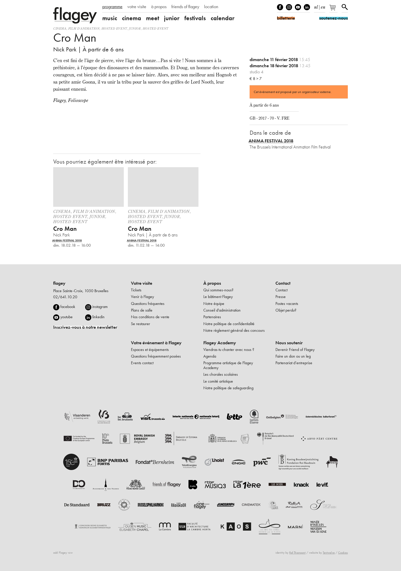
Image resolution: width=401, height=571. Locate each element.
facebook (67, 306)
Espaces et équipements (150, 349)
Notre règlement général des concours (234, 330)
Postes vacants (286, 303)
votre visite (136, 6)
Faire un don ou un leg (293, 356)
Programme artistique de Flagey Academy (228, 365)
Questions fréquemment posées (156, 356)
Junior (135, 28)
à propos (158, 6)
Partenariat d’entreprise (293, 363)
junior (172, 18)
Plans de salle (141, 310)
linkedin (98, 316)
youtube (66, 316)
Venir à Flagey (142, 296)
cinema (131, 18)
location (211, 6)
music (109, 18)
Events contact (142, 363)
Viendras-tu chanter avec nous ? (228, 349)
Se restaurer (140, 323)
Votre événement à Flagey (156, 342)
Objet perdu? (285, 310)
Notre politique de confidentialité (228, 323)
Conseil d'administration (222, 310)
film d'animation (84, 28)
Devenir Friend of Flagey (295, 349)
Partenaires (212, 316)
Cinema (59, 28)
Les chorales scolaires (220, 374)
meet (152, 18)
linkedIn (307, 7)
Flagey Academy (219, 342)
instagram (100, 306)
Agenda (209, 356)
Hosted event (114, 28)
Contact (283, 283)
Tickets (136, 290)
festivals (195, 18)
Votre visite (141, 283)
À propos (212, 283)
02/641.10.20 (65, 297)
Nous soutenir (289, 342)
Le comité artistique (218, 381)
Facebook (280, 7)
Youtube (298, 7)
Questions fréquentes (147, 303)
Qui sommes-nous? (218, 290)
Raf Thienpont (297, 553)
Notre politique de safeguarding (228, 388)
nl (316, 6)
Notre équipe (213, 303)
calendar (223, 18)
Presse (280, 296)
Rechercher (345, 7)
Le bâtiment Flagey (218, 296)
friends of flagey (185, 6)
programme (112, 6)
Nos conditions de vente (150, 316)
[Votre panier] (333, 10)
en (323, 6)
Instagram (289, 7)
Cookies (343, 553)
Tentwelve (329, 553)
